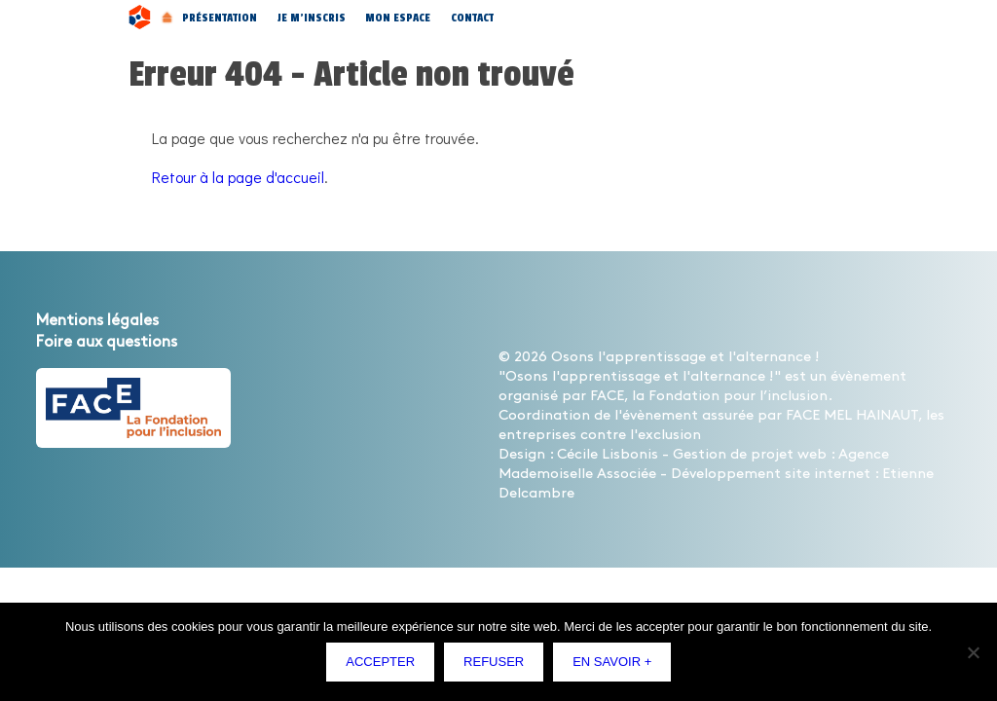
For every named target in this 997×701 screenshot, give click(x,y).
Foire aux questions (106, 342)
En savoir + (616, 666)
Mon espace (397, 17)
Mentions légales (97, 321)
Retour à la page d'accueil (238, 176)
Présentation (219, 17)
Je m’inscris (311, 17)
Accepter (385, 666)
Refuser (498, 666)
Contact (472, 17)
